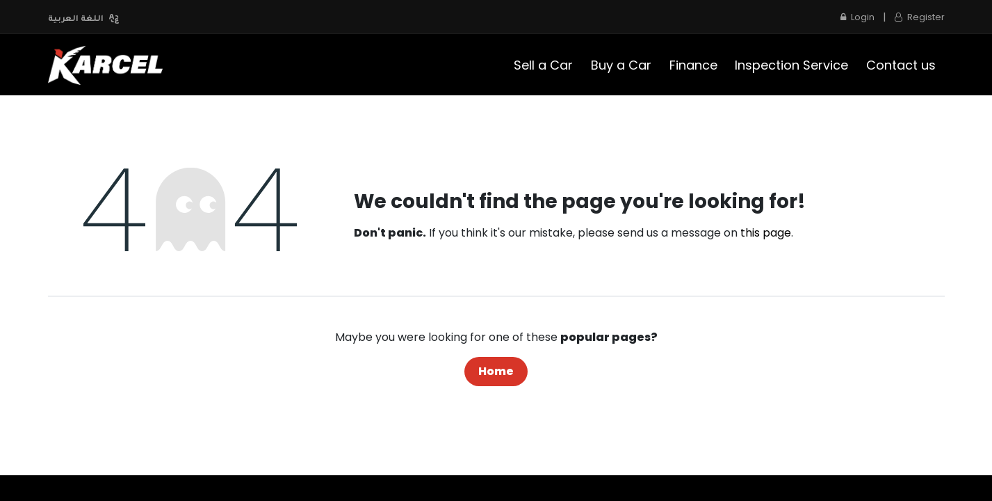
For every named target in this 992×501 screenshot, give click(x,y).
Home (496, 371)
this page (765, 233)
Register (920, 17)
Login (857, 17)
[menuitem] (544, 65)
